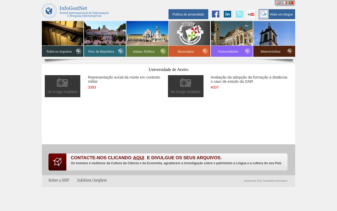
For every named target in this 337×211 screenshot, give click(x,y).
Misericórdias (270, 51)
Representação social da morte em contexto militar (124, 81)
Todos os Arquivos (59, 51)
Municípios (186, 51)
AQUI (138, 157)
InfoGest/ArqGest (92, 180)
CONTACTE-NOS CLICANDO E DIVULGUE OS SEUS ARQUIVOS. (146, 157)
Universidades (228, 51)
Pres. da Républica (101, 51)
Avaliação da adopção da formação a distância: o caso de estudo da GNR (249, 81)
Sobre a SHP (59, 180)
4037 (215, 87)
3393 (92, 87)
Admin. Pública (144, 51)
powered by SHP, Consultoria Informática (265, 180)
